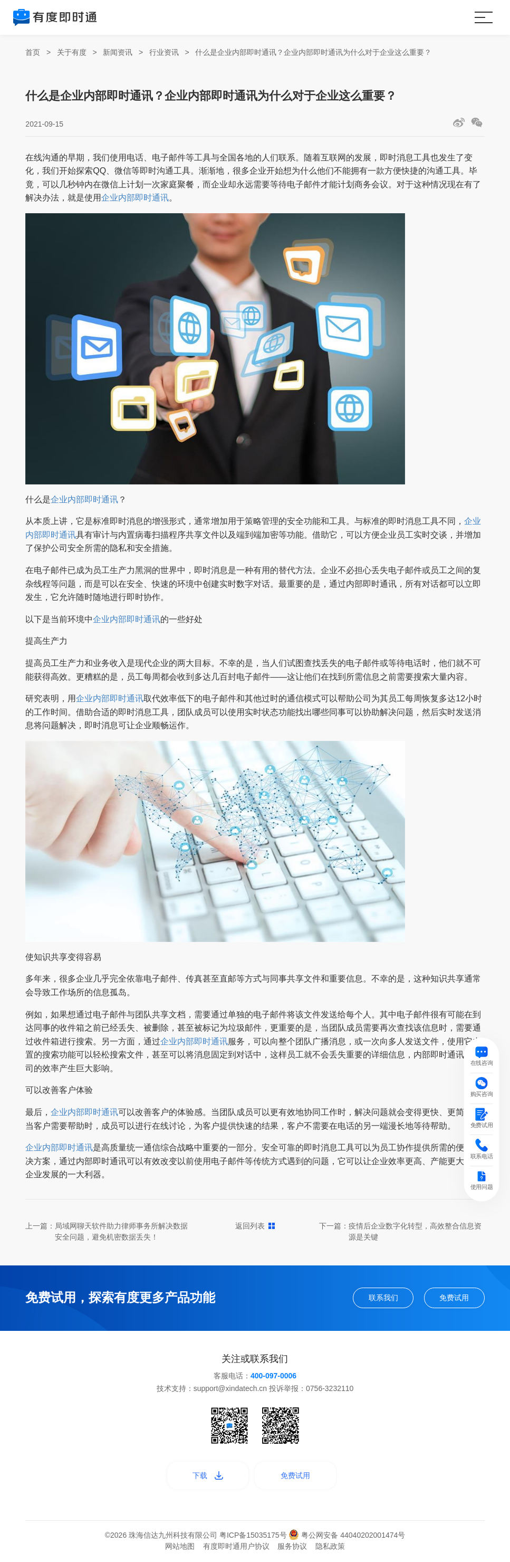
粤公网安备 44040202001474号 (346, 1536)
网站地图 (180, 1548)
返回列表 (255, 1226)
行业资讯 (164, 52)
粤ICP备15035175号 (254, 1536)
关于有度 (71, 52)
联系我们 (380, 1298)
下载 (206, 1476)
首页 (32, 52)
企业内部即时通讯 (135, 197)
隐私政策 (330, 1548)
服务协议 (292, 1548)
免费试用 (453, 1298)
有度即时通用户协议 (236, 1548)
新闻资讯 (117, 52)
